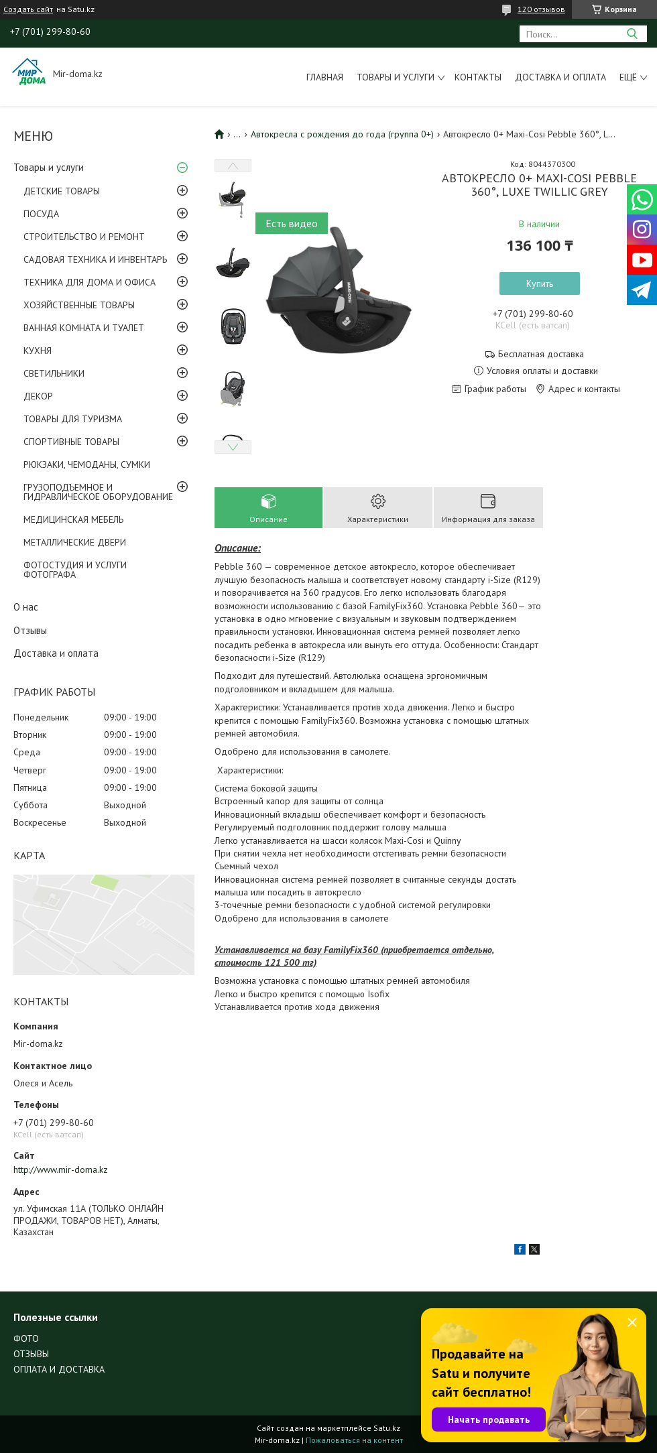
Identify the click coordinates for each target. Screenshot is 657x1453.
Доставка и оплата (560, 77)
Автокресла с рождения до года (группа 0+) (342, 134)
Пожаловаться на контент (354, 1440)
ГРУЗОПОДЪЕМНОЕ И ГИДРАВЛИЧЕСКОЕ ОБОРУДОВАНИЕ (98, 492)
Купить (539, 283)
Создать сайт (28, 9)
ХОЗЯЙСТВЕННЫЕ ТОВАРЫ (79, 305)
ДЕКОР (38, 396)
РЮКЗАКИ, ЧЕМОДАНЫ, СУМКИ (86, 464)
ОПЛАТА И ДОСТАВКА (59, 1369)
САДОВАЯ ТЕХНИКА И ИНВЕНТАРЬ (95, 259)
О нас (25, 607)
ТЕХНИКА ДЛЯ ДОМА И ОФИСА (89, 282)
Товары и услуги (395, 77)
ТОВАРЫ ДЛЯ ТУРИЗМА (72, 419)
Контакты (478, 77)
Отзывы (30, 630)
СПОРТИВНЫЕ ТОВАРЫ (71, 442)
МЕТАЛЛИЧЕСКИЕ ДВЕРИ (74, 542)
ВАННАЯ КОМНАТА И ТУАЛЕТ (83, 328)
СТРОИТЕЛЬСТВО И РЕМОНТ (84, 237)
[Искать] (632, 33)
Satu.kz (386, 1428)
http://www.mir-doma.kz (60, 1169)
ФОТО (26, 1338)
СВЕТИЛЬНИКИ (53, 373)
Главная (324, 77)
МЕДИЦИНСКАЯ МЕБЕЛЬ (73, 519)
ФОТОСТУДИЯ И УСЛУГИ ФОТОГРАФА (75, 569)
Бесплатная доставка (541, 354)
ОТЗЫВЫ (31, 1354)
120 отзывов (541, 9)
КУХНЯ (37, 350)
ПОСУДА (41, 214)
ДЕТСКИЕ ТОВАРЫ (61, 191)
